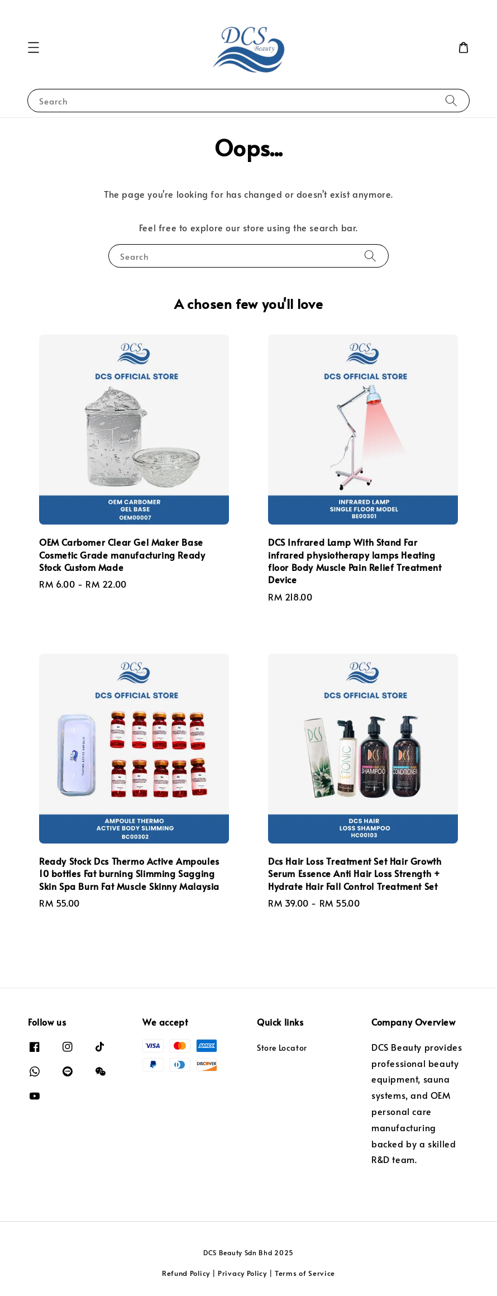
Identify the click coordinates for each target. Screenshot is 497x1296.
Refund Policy (186, 1273)
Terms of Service (305, 1273)
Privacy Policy (242, 1273)
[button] (33, 47)
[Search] (451, 100)
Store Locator (282, 1048)
